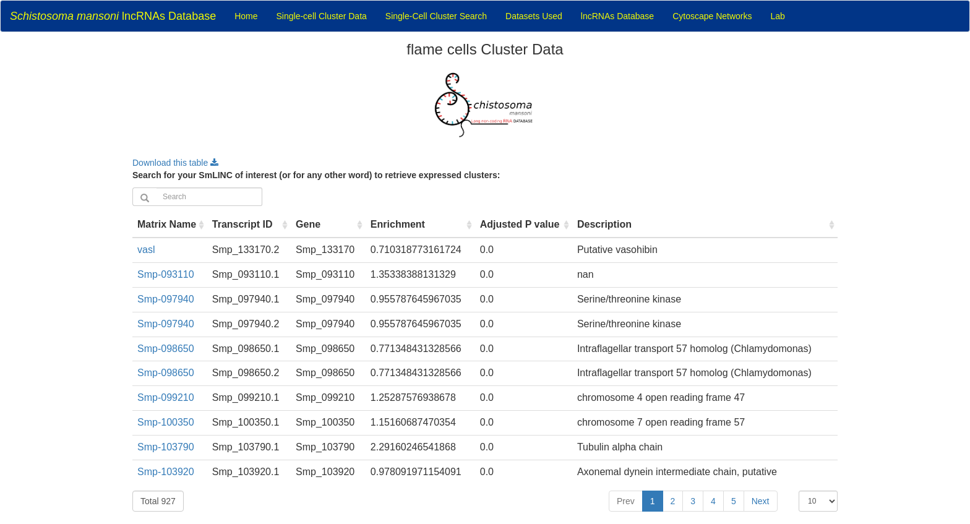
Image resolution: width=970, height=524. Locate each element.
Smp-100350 (165, 422)
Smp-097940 (165, 299)
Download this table (175, 163)
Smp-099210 (165, 397)
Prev (626, 501)
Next (761, 501)
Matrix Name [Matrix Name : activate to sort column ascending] (166, 224)
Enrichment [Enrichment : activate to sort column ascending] (398, 224)
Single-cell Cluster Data (322, 16)
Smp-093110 (165, 274)
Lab (778, 16)
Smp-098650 (165, 348)
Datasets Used (533, 16)
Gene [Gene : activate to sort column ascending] (308, 224)
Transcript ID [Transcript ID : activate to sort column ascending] (242, 224)
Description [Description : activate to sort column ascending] (604, 224)
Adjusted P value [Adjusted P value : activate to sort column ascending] (520, 224)
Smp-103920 (165, 471)
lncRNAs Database (113, 16)
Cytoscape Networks (712, 16)
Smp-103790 (165, 447)
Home (245, 16)
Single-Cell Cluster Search (436, 16)
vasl (146, 249)
